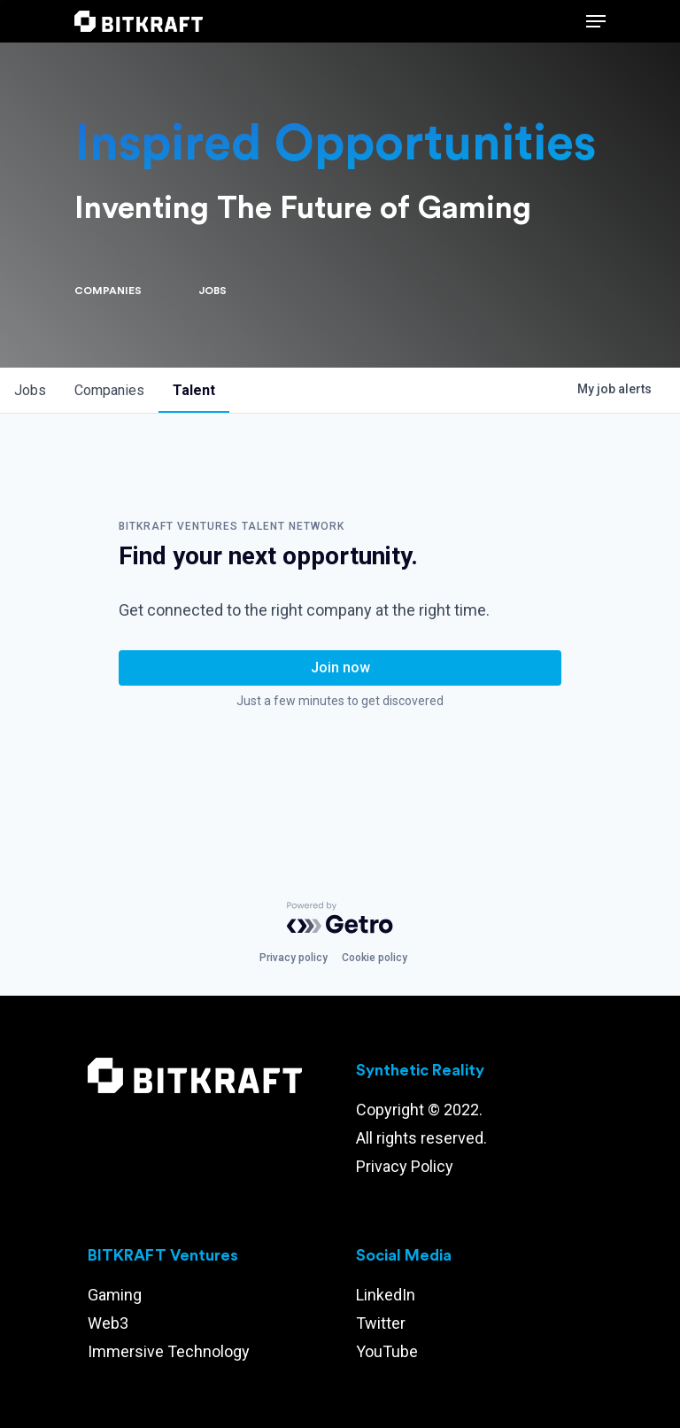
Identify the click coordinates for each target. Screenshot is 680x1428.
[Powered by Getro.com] (340, 918)
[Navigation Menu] (596, 21)
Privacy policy (293, 957)
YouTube (387, 1351)
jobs (30, 390)
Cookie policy (374, 957)
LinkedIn (385, 1294)
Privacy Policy (404, 1166)
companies (109, 390)
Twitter (381, 1323)
